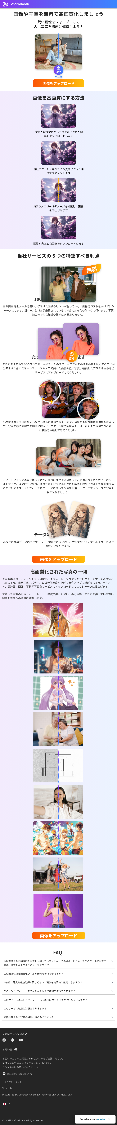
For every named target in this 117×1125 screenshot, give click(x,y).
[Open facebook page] (4, 1040)
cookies (101, 1119)
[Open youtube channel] (21, 1040)
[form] (58, 83)
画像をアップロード (59, 83)
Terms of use (8, 1088)
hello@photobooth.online (19, 1073)
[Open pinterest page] (12, 1040)
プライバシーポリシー (13, 1081)
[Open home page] (16, 4)
